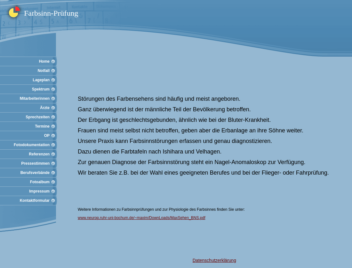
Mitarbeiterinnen (35, 98)
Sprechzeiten (38, 117)
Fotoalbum (40, 182)
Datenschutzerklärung (214, 260)
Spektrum (41, 89)
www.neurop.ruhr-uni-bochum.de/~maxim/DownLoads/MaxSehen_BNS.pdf (141, 218)
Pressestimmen (35, 163)
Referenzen (39, 154)
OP (47, 135)
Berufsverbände (35, 172)
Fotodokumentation (32, 145)
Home (44, 61)
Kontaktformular (35, 200)
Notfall (44, 70)
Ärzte (45, 108)
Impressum (39, 191)
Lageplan (41, 80)
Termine (42, 126)
